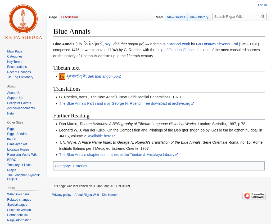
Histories (80, 166)
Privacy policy (61, 195)
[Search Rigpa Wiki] (240, 16)
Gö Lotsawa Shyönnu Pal (217, 44)
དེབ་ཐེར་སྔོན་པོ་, (92, 76)
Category (62, 166)
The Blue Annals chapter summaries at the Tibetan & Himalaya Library (116, 154)
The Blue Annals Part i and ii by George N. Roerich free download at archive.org (124, 103)
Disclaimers (110, 195)
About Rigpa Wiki (86, 195)
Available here (99, 136)
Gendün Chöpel (182, 50)
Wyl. (108, 44)
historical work (178, 44)
